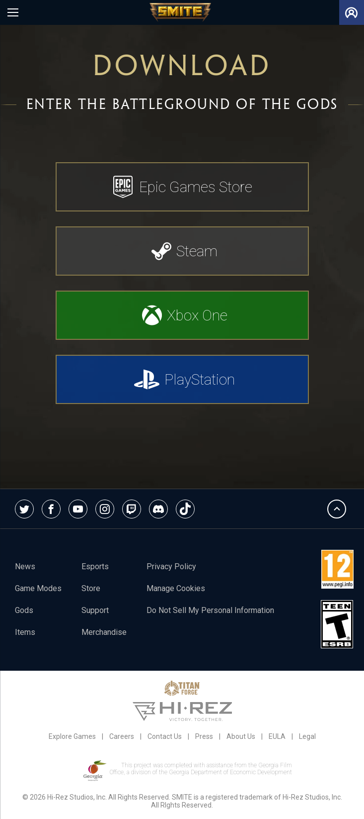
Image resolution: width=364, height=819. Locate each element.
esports (95, 566)
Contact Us (164, 736)
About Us (240, 736)
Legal (307, 736)
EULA (277, 736)
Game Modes (38, 588)
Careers (121, 736)
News (25, 566)
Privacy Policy (171, 566)
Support (95, 610)
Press (204, 736)
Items (25, 632)
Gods (24, 610)
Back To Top (336, 509)
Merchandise (104, 632)
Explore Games (72, 736)
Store (90, 588)
